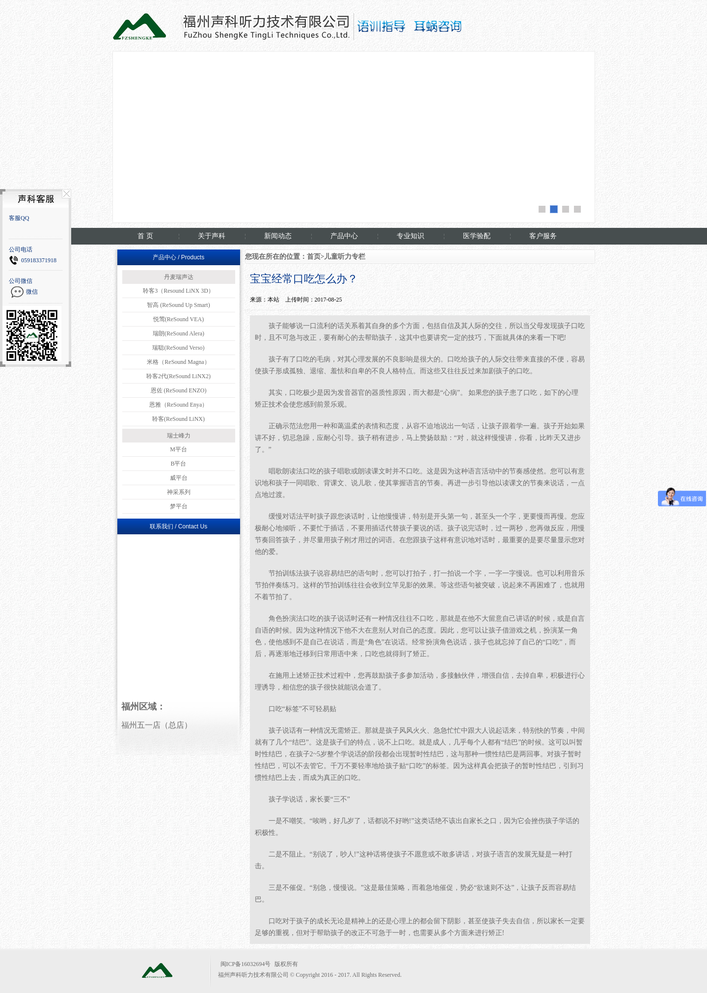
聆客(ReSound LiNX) (178, 418)
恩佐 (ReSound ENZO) (179, 390)
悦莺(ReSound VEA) (178, 319)
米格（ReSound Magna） (178, 362)
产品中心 (344, 236)
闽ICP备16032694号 (245, 964)
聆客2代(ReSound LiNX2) (178, 376)
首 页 (145, 236)
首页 (314, 256)
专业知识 (410, 236)
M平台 (178, 449)
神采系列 (178, 492)
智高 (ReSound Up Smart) (178, 305)
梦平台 (179, 506)
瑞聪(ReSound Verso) (178, 347)
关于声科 (211, 236)
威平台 (179, 477)
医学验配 (476, 236)
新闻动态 (278, 236)
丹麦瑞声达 (178, 277)
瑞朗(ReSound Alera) (178, 333)
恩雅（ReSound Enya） (178, 404)
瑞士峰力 (178, 435)
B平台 (178, 463)
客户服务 (543, 236)
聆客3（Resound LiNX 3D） (178, 290)
